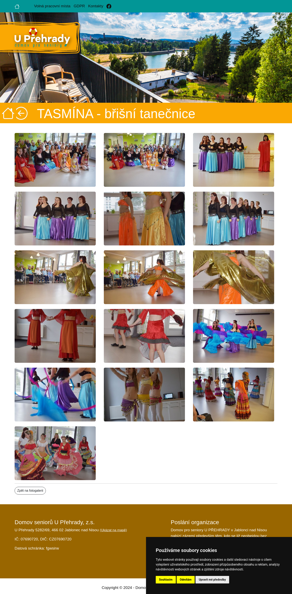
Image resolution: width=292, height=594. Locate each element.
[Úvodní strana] (17, 6)
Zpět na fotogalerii (30, 490)
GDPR (79, 6)
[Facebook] (109, 6)
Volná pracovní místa (52, 6)
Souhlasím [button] (166, 579)
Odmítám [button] (186, 579)
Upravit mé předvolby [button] (212, 579)
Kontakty (95, 6)
